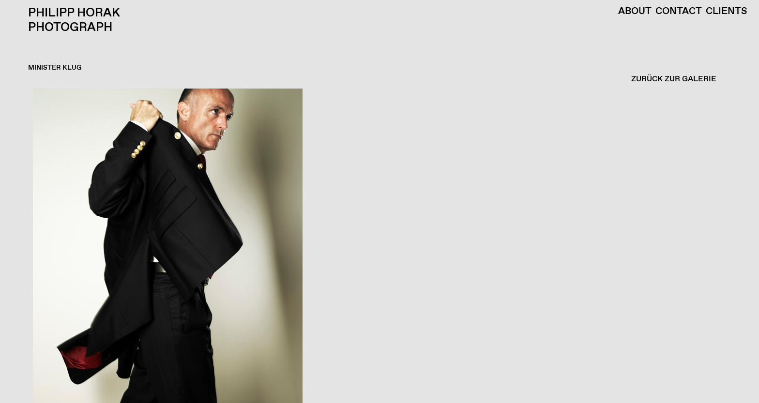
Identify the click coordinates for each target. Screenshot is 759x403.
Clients (726, 11)
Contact (678, 11)
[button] (377, 246)
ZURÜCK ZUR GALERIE (673, 79)
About (635, 11)
